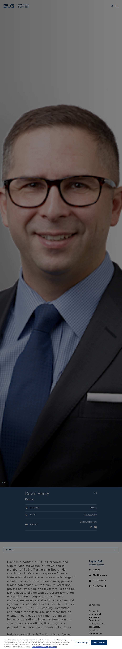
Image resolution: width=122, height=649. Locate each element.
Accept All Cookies (99, 643)
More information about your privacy (44, 648)
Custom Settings (82, 643)
